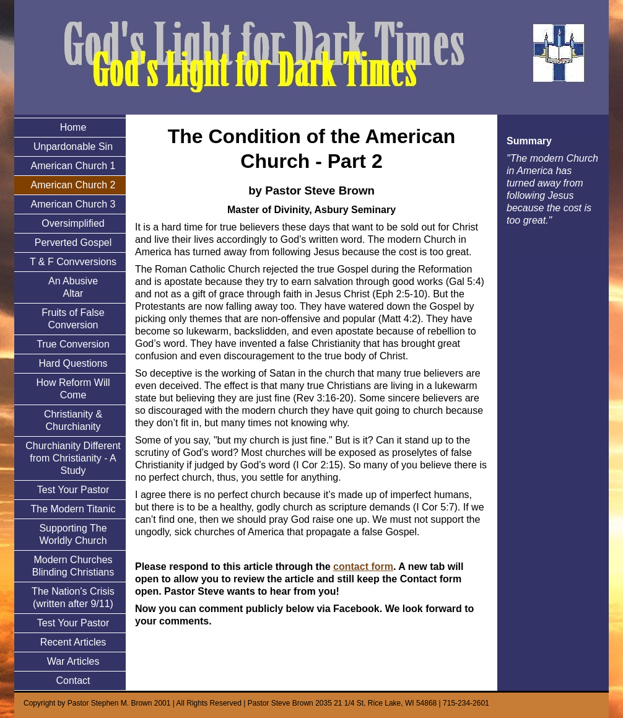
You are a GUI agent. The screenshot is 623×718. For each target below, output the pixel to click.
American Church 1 (73, 165)
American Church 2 (73, 185)
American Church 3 (73, 204)
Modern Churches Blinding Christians (73, 565)
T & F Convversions (73, 261)
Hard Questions (72, 363)
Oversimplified (72, 223)
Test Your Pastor (73, 489)
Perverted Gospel (73, 242)
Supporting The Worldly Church (73, 534)
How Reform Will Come (73, 388)
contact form (363, 566)
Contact (73, 680)
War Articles (73, 661)
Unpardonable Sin (73, 146)
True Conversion (73, 344)
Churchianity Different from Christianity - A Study (73, 458)
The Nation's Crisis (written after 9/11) (73, 597)
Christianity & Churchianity (73, 420)
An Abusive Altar (73, 287)
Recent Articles (73, 642)
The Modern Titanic (73, 509)
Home (73, 127)
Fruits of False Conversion (72, 318)
